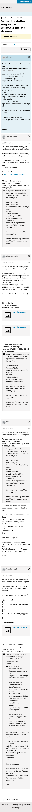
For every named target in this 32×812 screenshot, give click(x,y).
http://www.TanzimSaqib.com (15, 174)
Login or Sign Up (24, 2)
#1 (29, 64)
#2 (29, 143)
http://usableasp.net (21, 327)
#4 (29, 429)
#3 (29, 263)
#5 (29, 576)
